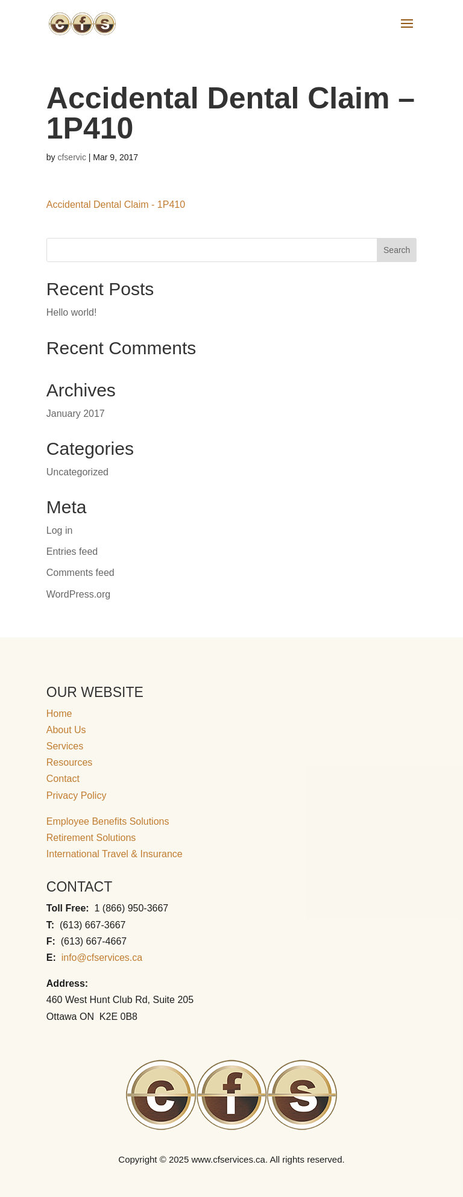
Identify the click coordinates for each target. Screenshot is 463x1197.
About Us (66, 730)
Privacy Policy (76, 795)
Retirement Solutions (91, 838)
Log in (59, 530)
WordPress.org (78, 594)
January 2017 (75, 413)
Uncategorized (77, 472)
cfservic (71, 157)
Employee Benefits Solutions (107, 821)
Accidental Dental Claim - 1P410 (115, 204)
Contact (63, 779)
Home (59, 713)
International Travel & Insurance (114, 854)
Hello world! (71, 312)
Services (64, 746)
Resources (69, 762)
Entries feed (72, 551)
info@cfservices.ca (102, 957)
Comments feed (80, 572)
